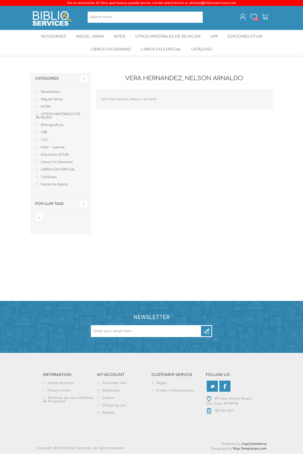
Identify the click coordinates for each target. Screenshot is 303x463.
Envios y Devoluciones (175, 399)
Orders (108, 407)
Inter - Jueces (53, 156)
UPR (215, 41)
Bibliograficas (52, 134)
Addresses (111, 399)
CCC (44, 149)
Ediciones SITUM (248, 41)
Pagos (161, 392)
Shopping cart (261, 18)
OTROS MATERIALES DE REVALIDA (168, 41)
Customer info (114, 392)
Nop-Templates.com (250, 458)
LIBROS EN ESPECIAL (160, 57)
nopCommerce (254, 453)
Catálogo (202, 57)
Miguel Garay (88, 41)
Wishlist (108, 422)
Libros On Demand (109, 57)
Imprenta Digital (54, 193)
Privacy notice (59, 399)
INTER (119, 41)
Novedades (50, 41)
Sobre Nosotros (61, 392)
